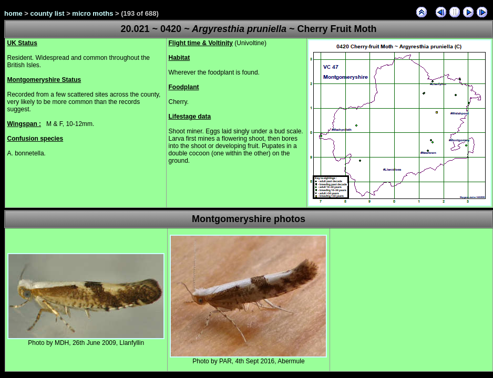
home (13, 13)
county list (47, 13)
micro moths (92, 13)
